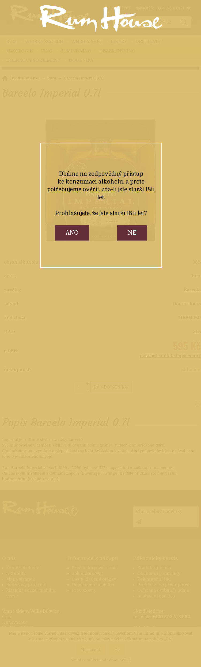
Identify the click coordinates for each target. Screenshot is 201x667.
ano (72, 233)
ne (132, 233)
